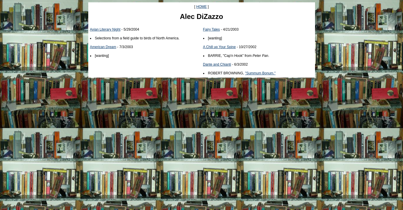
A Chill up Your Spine (219, 47)
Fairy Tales (211, 29)
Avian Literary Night (105, 29)
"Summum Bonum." (260, 73)
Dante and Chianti (217, 64)
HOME (201, 7)
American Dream (103, 47)
